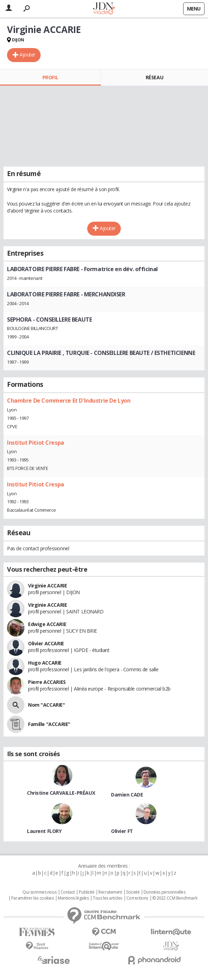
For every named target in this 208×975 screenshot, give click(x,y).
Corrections (137, 898)
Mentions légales (73, 898)
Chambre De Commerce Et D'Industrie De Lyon (68, 400)
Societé (132, 892)
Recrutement (110, 892)
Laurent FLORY (44, 831)
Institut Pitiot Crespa (35, 442)
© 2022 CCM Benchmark (174, 898)
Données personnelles (165, 892)
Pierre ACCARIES (47, 682)
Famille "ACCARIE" (49, 724)
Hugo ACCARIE (45, 662)
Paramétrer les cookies (32, 898)
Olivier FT (122, 831)
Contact (68, 892)
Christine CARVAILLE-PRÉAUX (61, 792)
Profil (50, 77)
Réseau (154, 77)
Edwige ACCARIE (47, 624)
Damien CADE (127, 794)
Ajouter (27, 54)
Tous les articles (107, 898)
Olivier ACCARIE (46, 643)
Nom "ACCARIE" (46, 704)
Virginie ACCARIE (47, 585)
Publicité (86, 892)
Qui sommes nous (39, 892)
